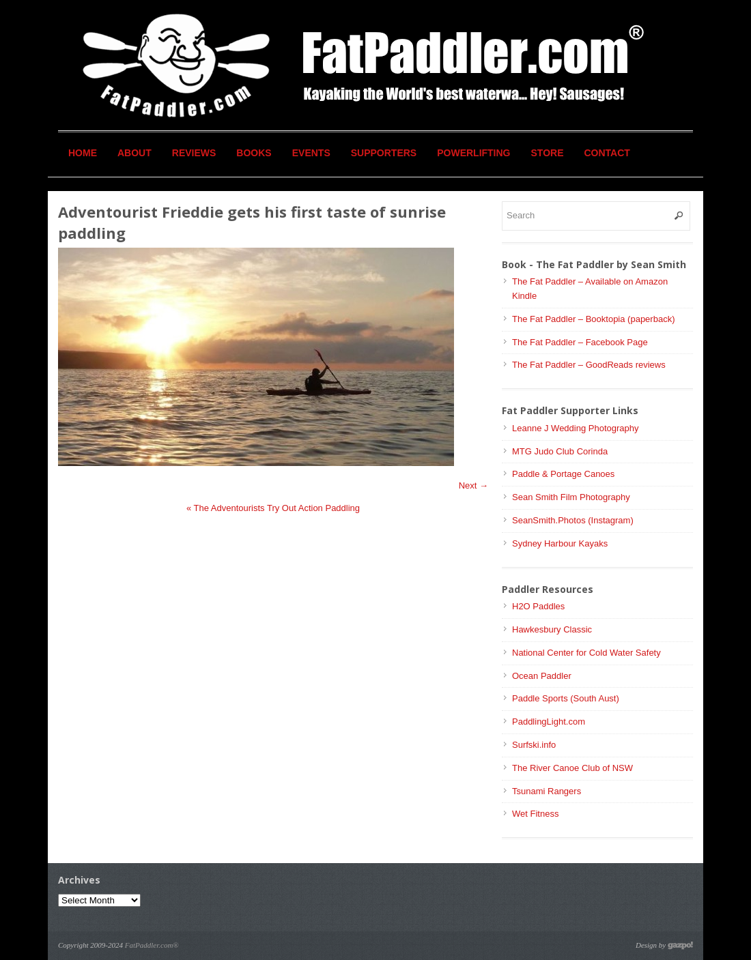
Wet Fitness (535, 814)
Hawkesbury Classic (552, 629)
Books (253, 152)
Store (547, 152)
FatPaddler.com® (152, 945)
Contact (607, 152)
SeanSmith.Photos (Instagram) (573, 520)
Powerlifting (473, 152)
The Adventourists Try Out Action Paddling (273, 508)
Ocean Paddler (541, 676)
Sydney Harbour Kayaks (560, 543)
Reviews (194, 152)
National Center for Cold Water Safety (586, 653)
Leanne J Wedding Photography (575, 428)
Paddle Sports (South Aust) (565, 698)
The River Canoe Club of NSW (572, 768)
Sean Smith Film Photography (571, 497)
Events (311, 152)
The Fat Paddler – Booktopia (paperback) (593, 319)
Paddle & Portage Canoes (563, 474)
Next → (473, 485)
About (134, 152)
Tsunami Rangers (546, 791)
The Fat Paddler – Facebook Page (580, 342)
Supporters (383, 152)
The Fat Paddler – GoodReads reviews (589, 365)
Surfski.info (534, 745)
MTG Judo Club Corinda (560, 451)
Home (82, 152)
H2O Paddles (538, 606)
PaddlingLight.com (548, 721)
